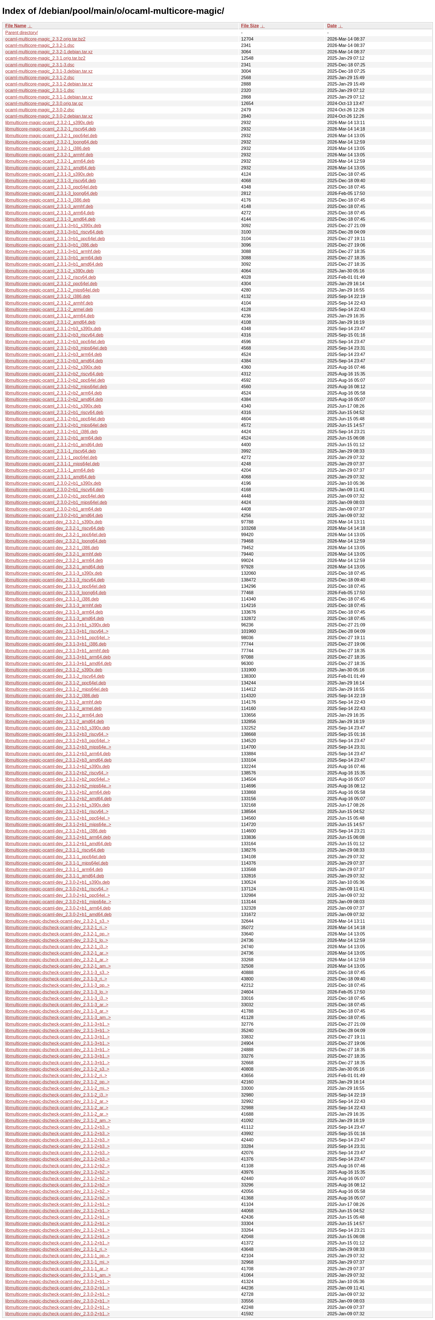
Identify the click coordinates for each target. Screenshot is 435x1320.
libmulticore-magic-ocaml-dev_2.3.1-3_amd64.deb (54, 618)
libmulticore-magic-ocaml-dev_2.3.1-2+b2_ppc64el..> (57, 779)
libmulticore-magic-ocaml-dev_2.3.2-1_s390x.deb (53, 522)
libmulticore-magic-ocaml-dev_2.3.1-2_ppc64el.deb (55, 683)
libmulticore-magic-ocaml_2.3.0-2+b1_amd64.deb (54, 515)
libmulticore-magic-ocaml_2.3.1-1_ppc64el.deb (51, 457)
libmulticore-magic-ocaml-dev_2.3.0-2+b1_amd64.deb (58, 914)
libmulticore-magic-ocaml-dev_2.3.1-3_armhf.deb (53, 605)
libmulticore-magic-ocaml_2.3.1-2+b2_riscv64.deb (54, 374)
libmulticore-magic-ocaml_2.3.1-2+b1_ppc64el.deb (55, 418)
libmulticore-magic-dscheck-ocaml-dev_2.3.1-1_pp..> (57, 1255)
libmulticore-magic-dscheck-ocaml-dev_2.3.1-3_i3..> (56, 998)
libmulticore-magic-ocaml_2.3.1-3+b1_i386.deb (51, 245)
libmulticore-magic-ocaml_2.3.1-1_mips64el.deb (52, 463)
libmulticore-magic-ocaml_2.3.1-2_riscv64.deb (50, 277)
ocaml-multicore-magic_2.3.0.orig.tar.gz (44, 103)
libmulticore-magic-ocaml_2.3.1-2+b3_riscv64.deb (54, 335)
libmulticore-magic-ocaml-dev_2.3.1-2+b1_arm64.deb (57, 837)
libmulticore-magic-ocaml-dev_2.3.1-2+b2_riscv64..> (56, 773)
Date (332, 25)
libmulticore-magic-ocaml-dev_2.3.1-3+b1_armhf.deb (57, 650)
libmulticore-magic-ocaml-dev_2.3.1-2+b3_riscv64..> (56, 734)
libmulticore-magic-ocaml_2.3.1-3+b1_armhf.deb (53, 251)
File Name (15, 25)
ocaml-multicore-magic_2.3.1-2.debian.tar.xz (49, 84)
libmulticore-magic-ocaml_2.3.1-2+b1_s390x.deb (53, 406)
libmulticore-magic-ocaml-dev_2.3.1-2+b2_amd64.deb (58, 798)
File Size (250, 25)
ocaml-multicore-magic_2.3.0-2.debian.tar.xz (49, 116)
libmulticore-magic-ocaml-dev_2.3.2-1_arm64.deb (54, 560)
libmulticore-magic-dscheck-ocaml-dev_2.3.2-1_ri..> (56, 927)
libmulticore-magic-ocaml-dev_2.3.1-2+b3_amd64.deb (58, 760)
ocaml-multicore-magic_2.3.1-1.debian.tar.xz (49, 97)
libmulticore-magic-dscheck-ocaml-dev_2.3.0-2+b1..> (57, 1281)
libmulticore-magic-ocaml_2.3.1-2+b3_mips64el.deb (56, 348)
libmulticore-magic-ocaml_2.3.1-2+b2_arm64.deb (53, 393)
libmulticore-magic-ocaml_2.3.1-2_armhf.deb (49, 303)
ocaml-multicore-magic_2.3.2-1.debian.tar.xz (49, 51)
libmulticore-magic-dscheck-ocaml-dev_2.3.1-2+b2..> (57, 1165)
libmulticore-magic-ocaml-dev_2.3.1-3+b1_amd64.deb (58, 663)
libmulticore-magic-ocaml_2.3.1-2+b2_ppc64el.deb (55, 380)
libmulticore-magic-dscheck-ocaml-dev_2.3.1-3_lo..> (56, 992)
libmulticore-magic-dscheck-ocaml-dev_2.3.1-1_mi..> (57, 1262)
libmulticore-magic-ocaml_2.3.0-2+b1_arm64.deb (53, 509)
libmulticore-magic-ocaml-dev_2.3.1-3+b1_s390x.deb (57, 625)
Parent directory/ (21, 32)
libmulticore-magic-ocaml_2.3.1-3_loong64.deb (51, 193)
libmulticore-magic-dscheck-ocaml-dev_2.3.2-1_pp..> (57, 934)
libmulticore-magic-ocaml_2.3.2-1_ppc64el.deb (51, 135)
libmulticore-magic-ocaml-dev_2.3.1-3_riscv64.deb (54, 580)
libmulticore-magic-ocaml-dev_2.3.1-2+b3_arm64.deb (57, 753)
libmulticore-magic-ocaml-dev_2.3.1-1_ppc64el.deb (55, 856)
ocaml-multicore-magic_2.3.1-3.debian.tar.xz (49, 71)
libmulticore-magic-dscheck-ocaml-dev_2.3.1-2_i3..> (56, 1095)
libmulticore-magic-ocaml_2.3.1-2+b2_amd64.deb (54, 399)
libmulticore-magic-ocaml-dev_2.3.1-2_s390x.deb (53, 669)
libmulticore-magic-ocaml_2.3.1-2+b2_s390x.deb (53, 367)
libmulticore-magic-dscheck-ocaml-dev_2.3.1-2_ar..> (56, 1101)
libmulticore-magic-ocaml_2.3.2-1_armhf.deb (49, 154)
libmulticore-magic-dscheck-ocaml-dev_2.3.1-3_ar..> (56, 1004)
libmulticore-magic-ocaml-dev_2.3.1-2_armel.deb (53, 708)
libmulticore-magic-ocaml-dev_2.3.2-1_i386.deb (52, 547)
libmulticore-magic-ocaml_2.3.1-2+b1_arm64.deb (53, 438)
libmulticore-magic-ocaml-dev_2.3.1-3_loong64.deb (55, 592)
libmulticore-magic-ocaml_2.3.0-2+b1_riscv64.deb (54, 489)
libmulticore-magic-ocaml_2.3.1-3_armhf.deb (49, 206)
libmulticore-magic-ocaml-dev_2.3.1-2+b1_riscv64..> (56, 811)
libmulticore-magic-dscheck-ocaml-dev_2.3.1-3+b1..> (57, 1024)
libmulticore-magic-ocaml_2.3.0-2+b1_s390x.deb (53, 483)
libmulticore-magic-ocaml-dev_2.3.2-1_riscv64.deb (54, 528)
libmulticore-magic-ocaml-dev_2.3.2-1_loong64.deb (55, 541)
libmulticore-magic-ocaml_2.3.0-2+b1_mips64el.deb (56, 502)
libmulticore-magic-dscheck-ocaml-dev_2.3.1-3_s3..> (57, 972)
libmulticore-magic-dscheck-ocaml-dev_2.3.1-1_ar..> (56, 1268)
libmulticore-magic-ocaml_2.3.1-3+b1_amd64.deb (54, 264)
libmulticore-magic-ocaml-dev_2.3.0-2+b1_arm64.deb (57, 908)
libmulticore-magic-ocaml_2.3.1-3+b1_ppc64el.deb (55, 238)
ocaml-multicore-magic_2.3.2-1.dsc (39, 45)
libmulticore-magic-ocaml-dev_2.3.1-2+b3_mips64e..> (58, 747)
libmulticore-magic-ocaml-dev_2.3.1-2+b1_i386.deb (55, 831)
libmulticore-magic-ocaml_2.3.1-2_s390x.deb (49, 270)
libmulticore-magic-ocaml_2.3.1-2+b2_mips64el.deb (56, 386)
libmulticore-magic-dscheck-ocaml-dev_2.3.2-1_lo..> (56, 940)
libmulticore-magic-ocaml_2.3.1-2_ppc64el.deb (51, 283)
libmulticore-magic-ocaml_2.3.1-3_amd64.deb (50, 219)
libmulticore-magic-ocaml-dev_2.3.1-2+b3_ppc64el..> (57, 740)
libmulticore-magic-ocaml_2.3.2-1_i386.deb (47, 148)
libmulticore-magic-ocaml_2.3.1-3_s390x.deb (49, 174)
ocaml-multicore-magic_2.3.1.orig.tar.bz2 (45, 58)
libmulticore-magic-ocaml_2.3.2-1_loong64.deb (51, 142)
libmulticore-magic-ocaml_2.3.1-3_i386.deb (47, 200)
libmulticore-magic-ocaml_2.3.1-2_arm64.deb (49, 315)
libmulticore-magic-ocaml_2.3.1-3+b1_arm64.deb (53, 257)
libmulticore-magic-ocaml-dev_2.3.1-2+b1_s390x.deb (57, 805)
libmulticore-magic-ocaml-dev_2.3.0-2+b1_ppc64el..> (57, 895)
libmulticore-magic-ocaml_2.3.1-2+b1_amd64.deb (54, 444)
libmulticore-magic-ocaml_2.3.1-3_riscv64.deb (50, 180)
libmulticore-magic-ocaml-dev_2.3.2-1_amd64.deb (54, 566)
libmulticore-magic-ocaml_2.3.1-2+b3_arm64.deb (53, 354)
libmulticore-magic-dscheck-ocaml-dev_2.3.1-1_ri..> (56, 1249)
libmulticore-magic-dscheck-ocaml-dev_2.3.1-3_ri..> (56, 979)
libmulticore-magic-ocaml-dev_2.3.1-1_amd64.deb (54, 876)
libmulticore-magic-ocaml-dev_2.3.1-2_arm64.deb (54, 715)
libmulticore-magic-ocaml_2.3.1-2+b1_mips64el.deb (56, 425)
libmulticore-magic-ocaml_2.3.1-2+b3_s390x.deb (53, 328)
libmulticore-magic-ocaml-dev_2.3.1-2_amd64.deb (54, 721)
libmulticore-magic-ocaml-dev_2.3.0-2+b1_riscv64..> (56, 889)
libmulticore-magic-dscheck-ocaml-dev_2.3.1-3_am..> (58, 1017)
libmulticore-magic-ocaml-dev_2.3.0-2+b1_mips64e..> (58, 901)
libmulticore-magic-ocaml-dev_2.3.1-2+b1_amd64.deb (58, 843)
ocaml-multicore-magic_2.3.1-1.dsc (39, 90)
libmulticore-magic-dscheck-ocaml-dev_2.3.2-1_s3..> (57, 921)
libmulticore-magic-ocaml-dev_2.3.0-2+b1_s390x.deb (57, 882)
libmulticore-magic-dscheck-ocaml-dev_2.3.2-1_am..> (58, 966)
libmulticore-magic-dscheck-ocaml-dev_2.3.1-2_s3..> (57, 1069)
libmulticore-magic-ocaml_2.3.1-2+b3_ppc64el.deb (55, 341)
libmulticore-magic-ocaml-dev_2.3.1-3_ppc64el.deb (55, 586)
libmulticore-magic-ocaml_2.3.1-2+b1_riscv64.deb (54, 412)
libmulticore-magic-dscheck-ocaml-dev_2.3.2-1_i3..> (56, 946)
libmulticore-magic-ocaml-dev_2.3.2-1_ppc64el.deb (55, 534)
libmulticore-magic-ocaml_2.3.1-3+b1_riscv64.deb (54, 232)
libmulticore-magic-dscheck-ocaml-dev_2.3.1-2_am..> (58, 1120)
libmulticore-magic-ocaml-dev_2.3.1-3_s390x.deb (53, 573)
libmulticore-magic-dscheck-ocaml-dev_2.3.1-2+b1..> (57, 1204)
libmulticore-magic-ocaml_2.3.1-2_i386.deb (47, 296)
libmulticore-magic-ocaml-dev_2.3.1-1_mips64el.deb (56, 863)
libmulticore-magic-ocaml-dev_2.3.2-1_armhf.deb (53, 554)
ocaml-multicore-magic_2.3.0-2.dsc (39, 109)
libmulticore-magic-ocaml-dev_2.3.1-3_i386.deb (52, 599)
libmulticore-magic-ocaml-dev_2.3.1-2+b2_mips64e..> (58, 786)
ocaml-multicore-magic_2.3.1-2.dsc (39, 77)
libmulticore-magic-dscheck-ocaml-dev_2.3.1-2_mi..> (57, 1088)
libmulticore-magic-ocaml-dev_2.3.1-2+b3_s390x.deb (57, 728)
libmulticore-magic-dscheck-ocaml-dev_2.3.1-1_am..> (58, 1275)
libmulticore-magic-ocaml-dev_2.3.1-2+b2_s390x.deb (57, 766)
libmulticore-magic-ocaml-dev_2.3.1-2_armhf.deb (53, 702)
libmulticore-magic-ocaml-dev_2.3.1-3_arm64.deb (54, 612)
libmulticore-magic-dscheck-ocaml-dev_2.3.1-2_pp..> (57, 1082)
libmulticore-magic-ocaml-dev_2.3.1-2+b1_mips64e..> (58, 824)
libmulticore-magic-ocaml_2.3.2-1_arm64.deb (49, 161)
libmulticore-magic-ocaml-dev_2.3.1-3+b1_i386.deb (55, 644)
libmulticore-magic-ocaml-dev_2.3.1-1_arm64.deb (54, 869)
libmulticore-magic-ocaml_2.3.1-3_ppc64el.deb (51, 187)
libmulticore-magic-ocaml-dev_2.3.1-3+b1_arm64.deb (57, 657)
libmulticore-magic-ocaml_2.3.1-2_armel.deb (49, 309)
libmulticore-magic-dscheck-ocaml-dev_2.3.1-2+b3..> (57, 1127)
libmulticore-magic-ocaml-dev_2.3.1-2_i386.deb (52, 695)
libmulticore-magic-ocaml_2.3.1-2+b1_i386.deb (51, 431)
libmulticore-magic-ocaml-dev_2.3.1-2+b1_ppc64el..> (57, 818)
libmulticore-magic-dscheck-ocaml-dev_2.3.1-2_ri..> (56, 1075)
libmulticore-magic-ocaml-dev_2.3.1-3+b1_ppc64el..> (57, 637)
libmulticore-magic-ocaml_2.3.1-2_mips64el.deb (52, 290)
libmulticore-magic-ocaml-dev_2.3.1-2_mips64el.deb (56, 689)
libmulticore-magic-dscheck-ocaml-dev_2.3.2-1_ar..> (56, 953)
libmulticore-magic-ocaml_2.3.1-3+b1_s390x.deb (53, 225)
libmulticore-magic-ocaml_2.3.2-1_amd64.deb (50, 167)
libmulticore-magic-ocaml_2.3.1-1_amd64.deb (50, 477)
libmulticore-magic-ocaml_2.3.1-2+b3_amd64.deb (54, 360)
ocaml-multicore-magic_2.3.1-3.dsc (39, 64)
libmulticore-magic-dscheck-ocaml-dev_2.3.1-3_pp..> (57, 985)
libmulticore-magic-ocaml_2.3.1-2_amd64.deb (50, 322)
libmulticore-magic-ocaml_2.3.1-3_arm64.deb (49, 212)
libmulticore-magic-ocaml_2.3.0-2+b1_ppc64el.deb (55, 496)
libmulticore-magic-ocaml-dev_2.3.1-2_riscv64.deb (54, 676)
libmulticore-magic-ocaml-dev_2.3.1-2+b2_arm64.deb (57, 792)
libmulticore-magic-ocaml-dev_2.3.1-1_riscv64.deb (54, 850)
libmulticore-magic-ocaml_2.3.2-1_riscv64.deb (50, 129)
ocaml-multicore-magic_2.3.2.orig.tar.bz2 (45, 39)
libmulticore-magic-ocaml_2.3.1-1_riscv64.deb (50, 451)
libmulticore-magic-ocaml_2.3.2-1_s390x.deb (49, 122)
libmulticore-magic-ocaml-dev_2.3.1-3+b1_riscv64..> (56, 631)
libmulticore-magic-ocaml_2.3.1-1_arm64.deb (49, 470)
